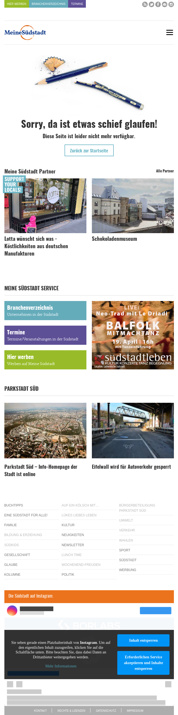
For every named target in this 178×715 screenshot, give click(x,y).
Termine (77, 3)
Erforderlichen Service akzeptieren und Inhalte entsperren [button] (143, 663)
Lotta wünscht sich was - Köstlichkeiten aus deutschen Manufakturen (36, 247)
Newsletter (73, 545)
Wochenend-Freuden (81, 565)
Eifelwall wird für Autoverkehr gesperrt (131, 467)
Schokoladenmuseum (114, 239)
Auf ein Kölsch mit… (80, 505)
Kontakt (40, 710)
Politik (68, 575)
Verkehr (127, 530)
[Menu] (170, 32)
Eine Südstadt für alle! (26, 515)
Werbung (127, 570)
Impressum (135, 710)
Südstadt (128, 560)
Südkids (11, 545)
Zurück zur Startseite (89, 151)
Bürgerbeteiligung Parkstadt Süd (137, 508)
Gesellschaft (17, 555)
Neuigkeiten (73, 535)
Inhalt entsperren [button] (143, 640)
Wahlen (126, 540)
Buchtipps (13, 505)
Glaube (11, 565)
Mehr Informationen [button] (60, 666)
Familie (10, 525)
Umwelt (126, 520)
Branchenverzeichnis (48, 3)
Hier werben (17, 3)
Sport (124, 550)
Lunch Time (72, 555)
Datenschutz (106, 710)
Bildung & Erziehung (23, 535)
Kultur (68, 525)
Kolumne (12, 575)
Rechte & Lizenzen (71, 710)
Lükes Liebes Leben (79, 515)
